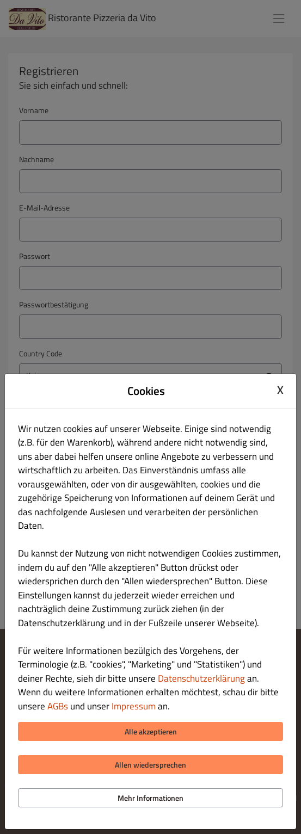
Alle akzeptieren (151, 731)
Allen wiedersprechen (150, 764)
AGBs (57, 706)
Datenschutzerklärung (201, 678)
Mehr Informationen (150, 798)
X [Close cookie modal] (280, 389)
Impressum (134, 706)
